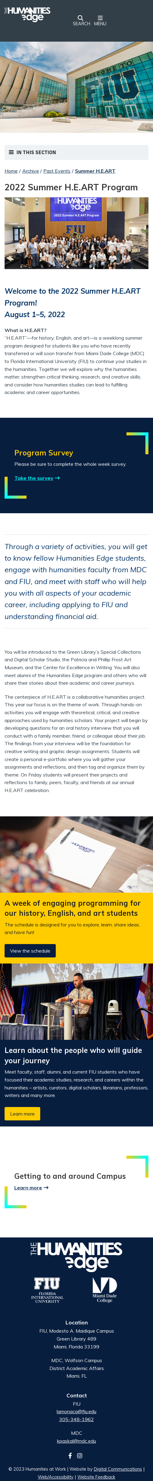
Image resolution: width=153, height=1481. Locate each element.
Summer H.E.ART (95, 171)
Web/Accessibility (55, 1477)
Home (11, 171)
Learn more (22, 1114)
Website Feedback (96, 1477)
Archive (30, 171)
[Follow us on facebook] (72, 1456)
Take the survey (33, 478)
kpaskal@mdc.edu (76, 1441)
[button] (80, 21)
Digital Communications (118, 1469)
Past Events (56, 171)
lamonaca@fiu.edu (76, 1411)
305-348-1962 (76, 1419)
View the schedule (30, 951)
